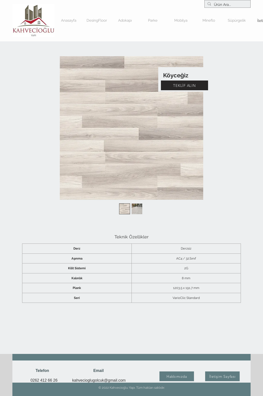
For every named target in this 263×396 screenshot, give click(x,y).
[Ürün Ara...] (227, 4)
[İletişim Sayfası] (222, 376)
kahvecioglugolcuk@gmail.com (99, 380)
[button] (125, 20)
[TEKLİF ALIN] (184, 85)
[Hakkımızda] (176, 376)
